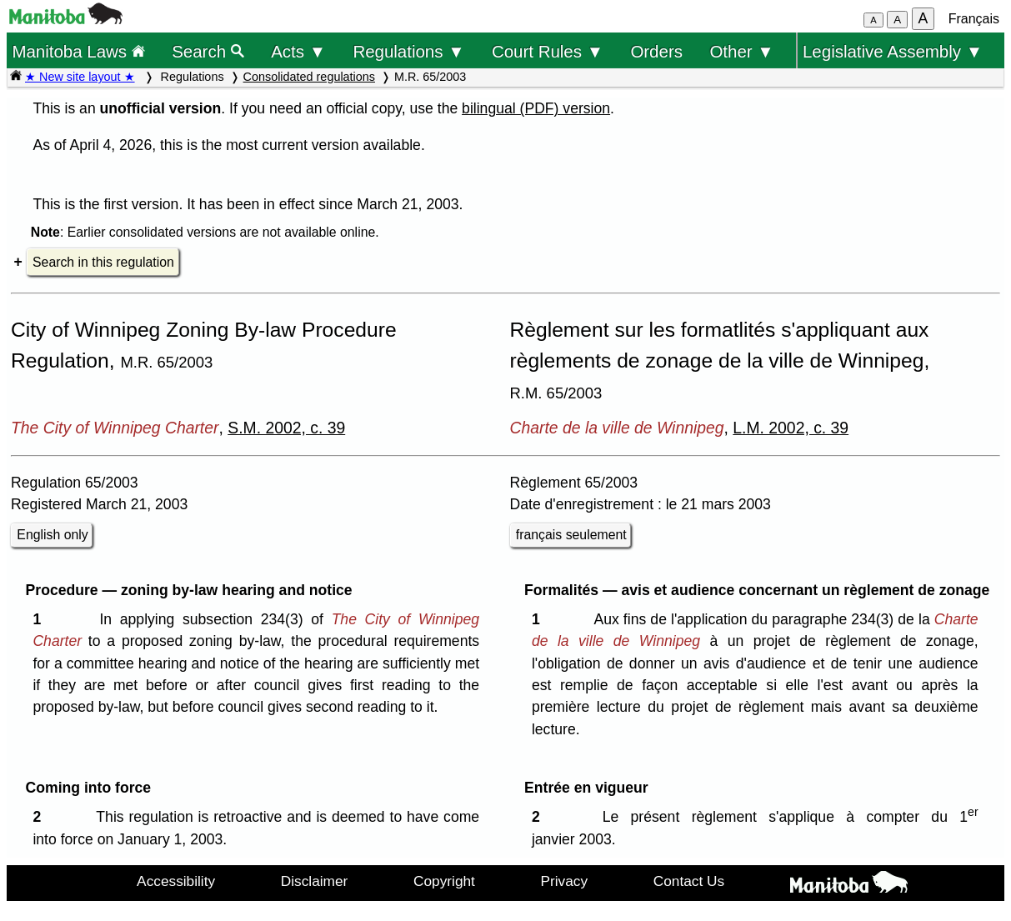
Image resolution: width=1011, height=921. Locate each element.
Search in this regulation (103, 262)
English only (52, 535)
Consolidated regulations (309, 76)
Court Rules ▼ (547, 51)
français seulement (571, 535)
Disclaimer (314, 881)
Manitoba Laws (78, 51)
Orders (656, 51)
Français (973, 19)
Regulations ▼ (408, 51)
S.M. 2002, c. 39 (286, 427)
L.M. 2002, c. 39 (790, 427)
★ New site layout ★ (80, 76)
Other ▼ (741, 51)
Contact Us (688, 881)
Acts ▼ (298, 51)
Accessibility (176, 881)
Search (208, 51)
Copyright (444, 881)
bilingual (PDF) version (536, 108)
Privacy (564, 881)
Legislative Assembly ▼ (893, 51)
